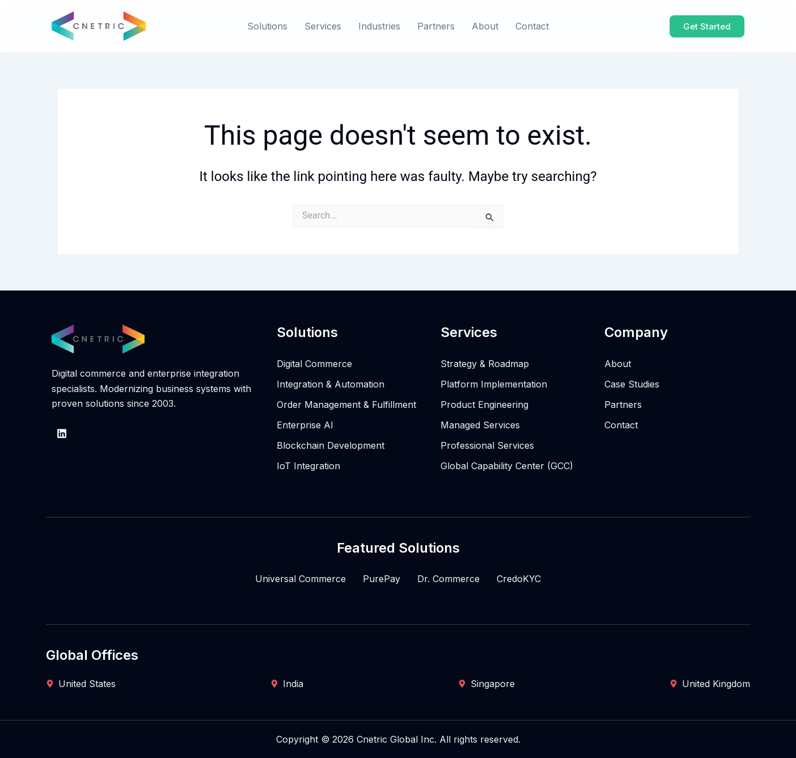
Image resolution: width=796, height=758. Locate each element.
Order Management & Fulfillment (346, 404)
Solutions (267, 26)
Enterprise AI (305, 425)
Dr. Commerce (448, 578)
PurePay (381, 578)
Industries (379, 26)
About (485, 26)
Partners (436, 26)
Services (322, 26)
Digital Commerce (314, 363)
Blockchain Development (330, 445)
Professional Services (487, 445)
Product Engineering (484, 404)
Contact (532, 26)
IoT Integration (308, 465)
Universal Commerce (300, 578)
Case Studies (631, 384)
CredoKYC (519, 578)
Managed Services (480, 425)
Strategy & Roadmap (485, 363)
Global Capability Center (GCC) (507, 465)
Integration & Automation (330, 384)
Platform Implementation (494, 384)
